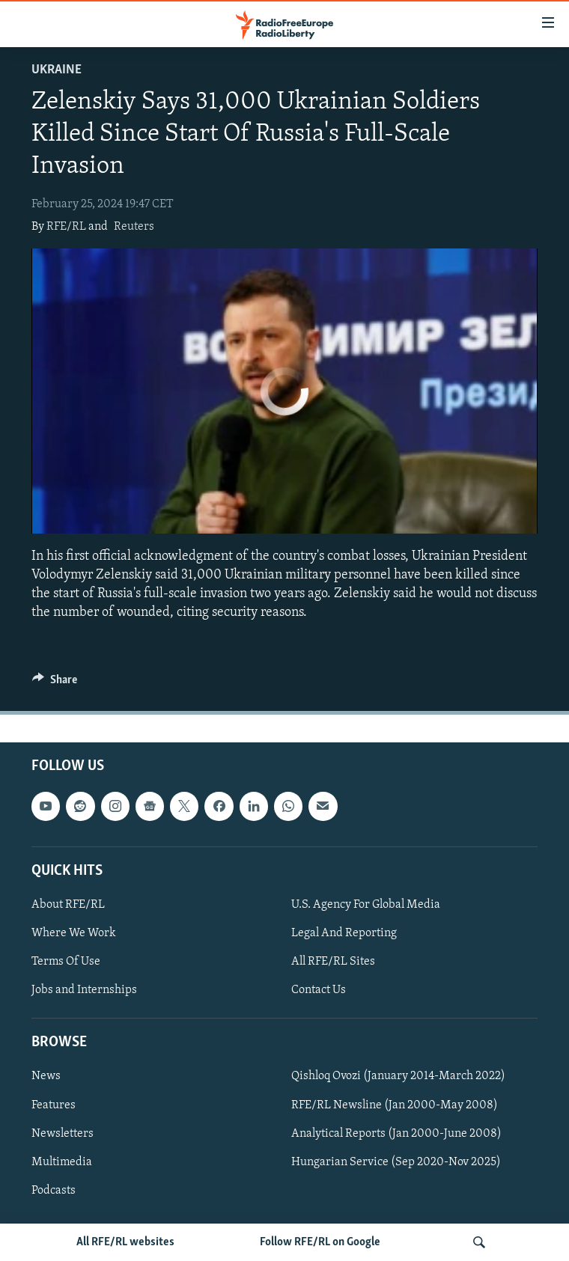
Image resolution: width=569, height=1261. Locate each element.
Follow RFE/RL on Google (320, 1242)
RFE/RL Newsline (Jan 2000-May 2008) (394, 1105)
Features (53, 1105)
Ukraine (56, 70)
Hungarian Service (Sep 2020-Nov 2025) (396, 1162)
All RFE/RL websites (125, 1242)
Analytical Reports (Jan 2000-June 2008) (396, 1134)
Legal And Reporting (344, 933)
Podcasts (53, 1191)
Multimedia (61, 1162)
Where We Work (73, 933)
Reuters (134, 227)
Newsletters (62, 1134)
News (46, 1077)
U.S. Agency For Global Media (365, 905)
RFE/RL (66, 227)
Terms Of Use (65, 962)
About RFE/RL (68, 905)
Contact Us (318, 991)
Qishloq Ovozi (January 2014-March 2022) (398, 1077)
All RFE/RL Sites (333, 962)
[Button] (54, 683)
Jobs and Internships (84, 991)
